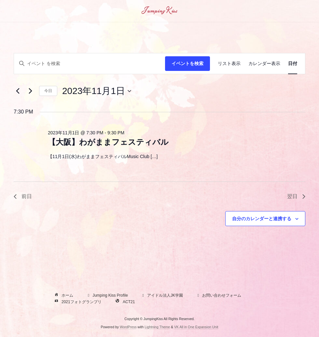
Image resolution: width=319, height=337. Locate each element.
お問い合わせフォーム (218, 295)
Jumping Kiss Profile (107, 295)
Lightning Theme (157, 327)
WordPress (128, 327)
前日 (23, 196)
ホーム (63, 295)
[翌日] (30, 91)
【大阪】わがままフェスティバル (108, 142)
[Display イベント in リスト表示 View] (229, 63)
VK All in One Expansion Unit (196, 327)
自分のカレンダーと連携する (261, 218)
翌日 (296, 196)
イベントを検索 (187, 63)
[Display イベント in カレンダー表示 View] (264, 63)
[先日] (17, 91)
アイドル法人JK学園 (162, 295)
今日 (48, 90)
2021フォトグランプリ (77, 302)
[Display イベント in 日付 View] (292, 63)
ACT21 (124, 302)
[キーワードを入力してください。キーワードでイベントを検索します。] (89, 63)
